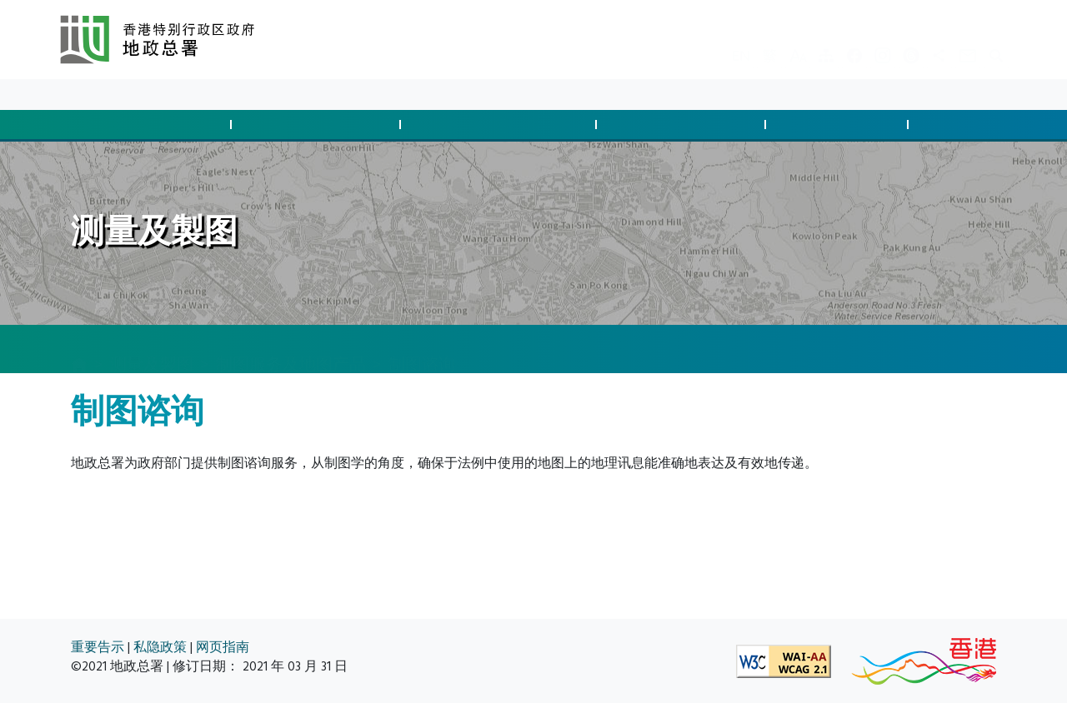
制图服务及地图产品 (291, 348)
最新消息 (133, 94)
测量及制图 (839, 124)
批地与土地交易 (149, 124)
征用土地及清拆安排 (501, 124)
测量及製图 (151, 348)
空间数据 (975, 124)
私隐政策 (160, 647)
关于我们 (253, 94)
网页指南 (222, 647)
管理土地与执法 (683, 124)
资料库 (193, 94)
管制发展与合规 (318, 124)
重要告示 (97, 647)
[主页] (79, 349)
